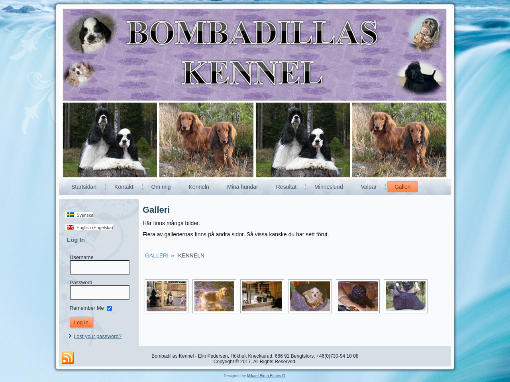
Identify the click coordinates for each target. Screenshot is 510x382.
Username (82, 257)
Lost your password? (98, 336)
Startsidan (83, 187)
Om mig (161, 187)
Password (81, 282)
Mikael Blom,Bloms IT (266, 376)
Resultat (286, 187)
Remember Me (87, 308)
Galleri (402, 187)
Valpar (369, 187)
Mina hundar (242, 187)
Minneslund (328, 187)
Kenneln (199, 187)
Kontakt (123, 187)
